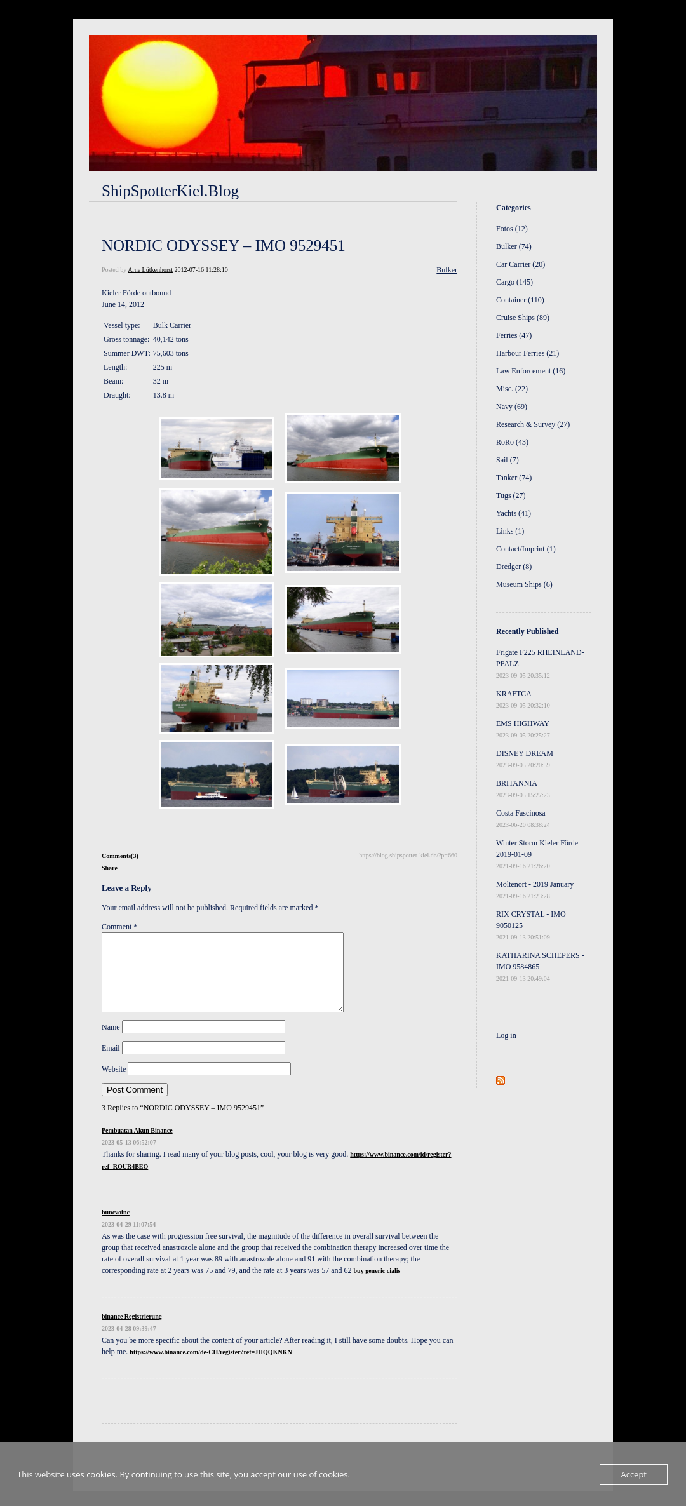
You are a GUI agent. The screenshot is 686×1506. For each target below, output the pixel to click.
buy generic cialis (377, 1285)
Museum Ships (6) (524, 584)
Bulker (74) (514, 246)
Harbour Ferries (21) (527, 353)
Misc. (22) (512, 388)
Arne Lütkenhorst (150, 269)
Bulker (446, 270)
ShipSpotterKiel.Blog (170, 190)
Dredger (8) (514, 566)
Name (111, 1042)
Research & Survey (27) (533, 424)
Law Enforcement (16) (530, 370)
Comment (119, 926)
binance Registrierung (132, 1331)
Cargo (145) (514, 282)
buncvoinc (116, 1227)
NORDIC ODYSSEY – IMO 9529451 (224, 245)
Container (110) (520, 299)
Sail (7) (507, 459)
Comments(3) (120, 855)
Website (114, 1084)
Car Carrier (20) (520, 264)
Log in (506, 1035)
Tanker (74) (514, 477)
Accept (634, 1474)
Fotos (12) (512, 228)
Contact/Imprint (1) (526, 548)
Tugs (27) (511, 495)
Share (110, 867)
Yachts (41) (513, 513)
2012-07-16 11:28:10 (200, 269)
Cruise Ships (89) (522, 317)
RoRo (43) (512, 442)
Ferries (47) (514, 335)
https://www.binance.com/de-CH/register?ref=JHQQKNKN (211, 1367)
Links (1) (510, 531)
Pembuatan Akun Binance (137, 1145)
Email (111, 1063)
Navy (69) (511, 406)
